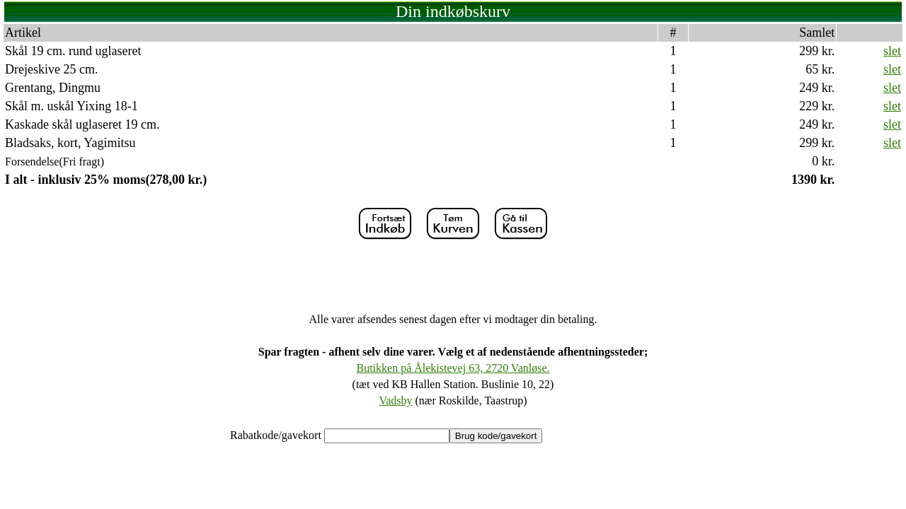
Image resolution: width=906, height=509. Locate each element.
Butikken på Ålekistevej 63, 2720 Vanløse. (453, 368)
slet (892, 51)
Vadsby (395, 400)
